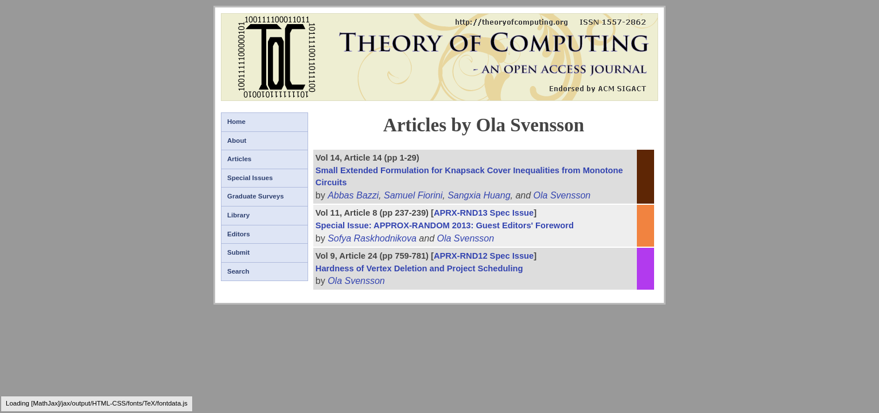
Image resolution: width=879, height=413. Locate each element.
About (236, 140)
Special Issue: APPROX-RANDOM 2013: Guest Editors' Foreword (445, 225)
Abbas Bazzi (353, 195)
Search (238, 271)
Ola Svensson (562, 195)
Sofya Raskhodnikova (372, 238)
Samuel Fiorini (413, 195)
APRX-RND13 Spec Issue (484, 212)
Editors (238, 234)
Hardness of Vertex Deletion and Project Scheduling (419, 268)
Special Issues (250, 177)
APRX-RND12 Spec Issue (484, 255)
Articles (239, 158)
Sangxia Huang (479, 195)
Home (236, 121)
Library (238, 215)
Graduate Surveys (255, 196)
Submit (238, 252)
